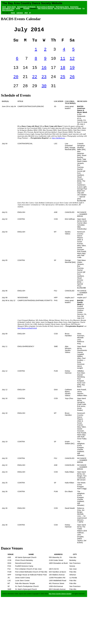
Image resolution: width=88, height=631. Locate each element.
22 (34, 82)
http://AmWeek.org (58, 145)
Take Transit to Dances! (45, 8)
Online (18, 8)
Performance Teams (62, 7)
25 (62, 82)
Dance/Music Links (8, 8)
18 (62, 72)
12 (72, 62)
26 (72, 82)
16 (43, 72)
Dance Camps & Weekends (46, 7)
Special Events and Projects (26, 7)
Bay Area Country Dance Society (60, 600)
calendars (20, 13)
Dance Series (11, 7)
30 (43, 92)
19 (72, 72)
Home (4, 7)
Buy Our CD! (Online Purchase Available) (67, 8)
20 (15, 82)
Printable (26, 8)
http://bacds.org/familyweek (27, 335)
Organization (74, 7)
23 (43, 82)
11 (62, 62)
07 (30, 13)
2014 (26, 13)
